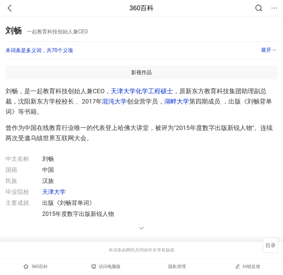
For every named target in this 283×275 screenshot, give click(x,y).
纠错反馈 (247, 266)
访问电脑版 (106, 266)
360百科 (141, 8)
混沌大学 (114, 101)
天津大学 (123, 91)
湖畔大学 (176, 101)
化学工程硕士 (154, 91)
